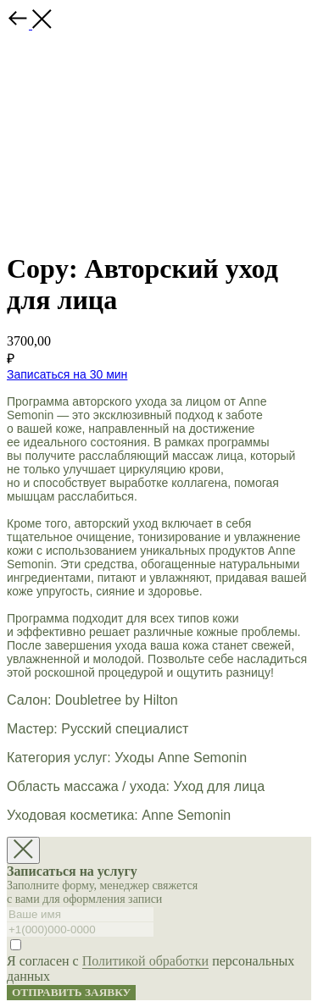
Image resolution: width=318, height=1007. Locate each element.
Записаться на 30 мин (67, 374)
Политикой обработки (145, 961)
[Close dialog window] (23, 850)
